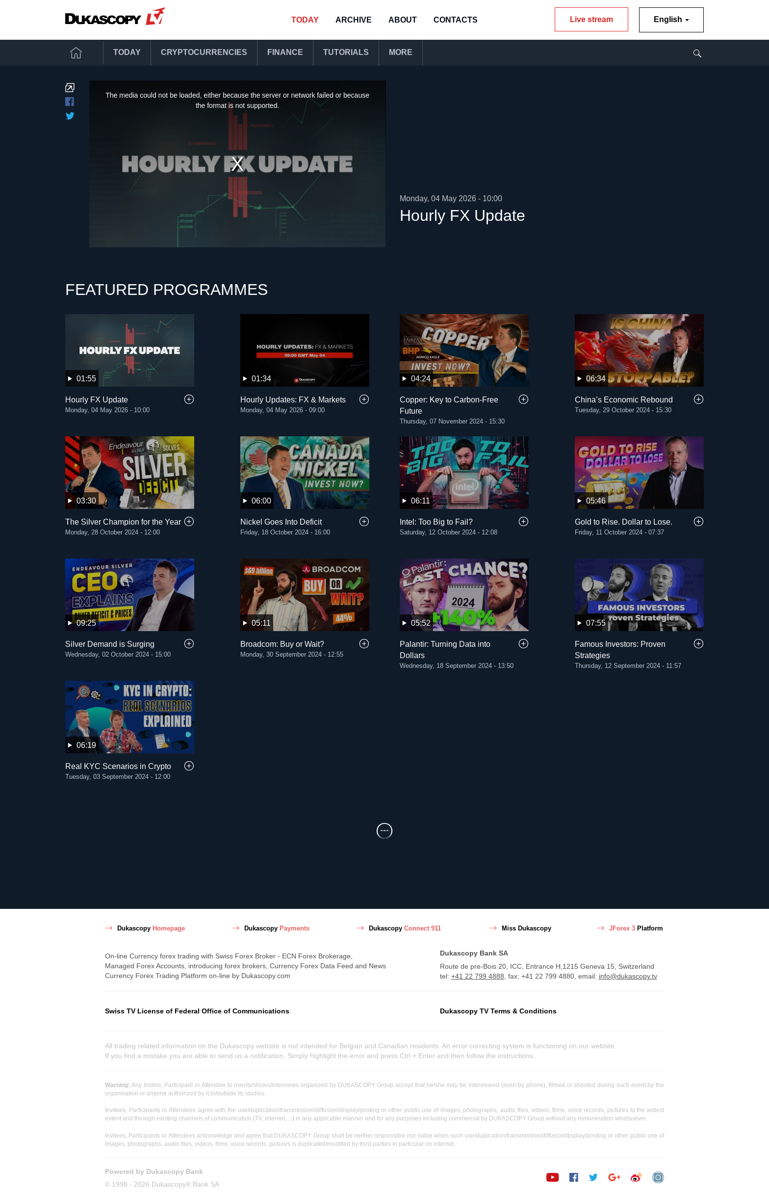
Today (305, 20)
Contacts (456, 20)
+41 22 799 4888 (477, 975)
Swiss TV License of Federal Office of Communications (197, 1009)
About (402, 20)
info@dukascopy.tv (628, 975)
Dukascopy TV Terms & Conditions (498, 1009)
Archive (353, 20)
